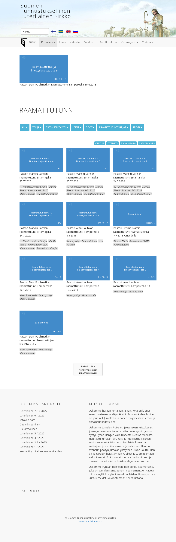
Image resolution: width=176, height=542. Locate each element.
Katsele (75, 42)
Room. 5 (150, 222)
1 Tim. (58, 168)
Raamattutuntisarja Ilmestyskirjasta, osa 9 (44, 68)
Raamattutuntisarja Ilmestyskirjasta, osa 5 (135, 268)
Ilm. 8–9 (151, 277)
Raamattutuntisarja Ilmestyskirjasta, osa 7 (88, 268)
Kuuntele (48, 42)
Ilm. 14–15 (60, 79)
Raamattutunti (135, 214)
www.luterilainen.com (90, 521)
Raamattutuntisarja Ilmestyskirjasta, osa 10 (88, 214)
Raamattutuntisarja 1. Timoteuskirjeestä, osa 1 (41, 214)
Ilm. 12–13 (103, 277)
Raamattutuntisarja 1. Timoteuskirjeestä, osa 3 (88, 160)
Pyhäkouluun (108, 42)
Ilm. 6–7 (57, 331)
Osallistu (90, 42)
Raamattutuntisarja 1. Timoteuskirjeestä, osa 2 (135, 160)
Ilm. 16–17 (103, 222)
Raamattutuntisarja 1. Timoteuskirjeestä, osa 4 (41, 160)
